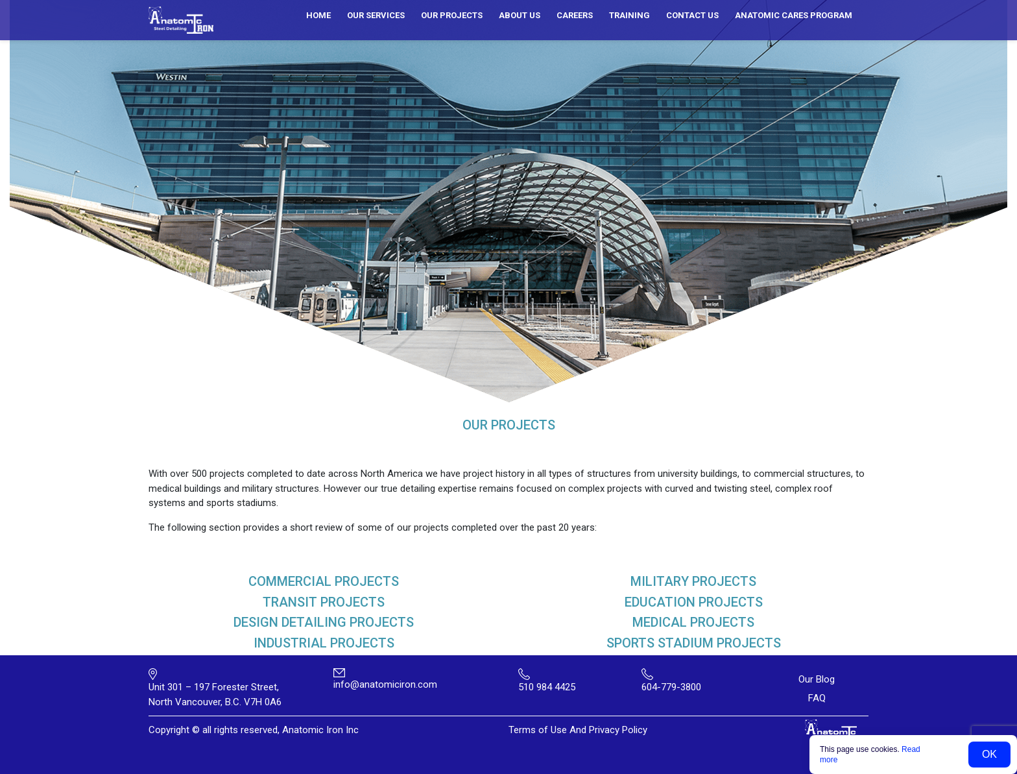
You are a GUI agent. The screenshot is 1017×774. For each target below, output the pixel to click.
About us (519, 15)
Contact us (692, 15)
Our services (376, 15)
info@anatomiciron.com (385, 684)
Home (318, 15)
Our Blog (816, 679)
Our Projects (452, 15)
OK (989, 754)
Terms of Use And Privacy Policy (577, 730)
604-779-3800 (671, 687)
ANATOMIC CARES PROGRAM (793, 15)
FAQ (817, 698)
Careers (574, 15)
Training (629, 15)
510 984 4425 (546, 687)
